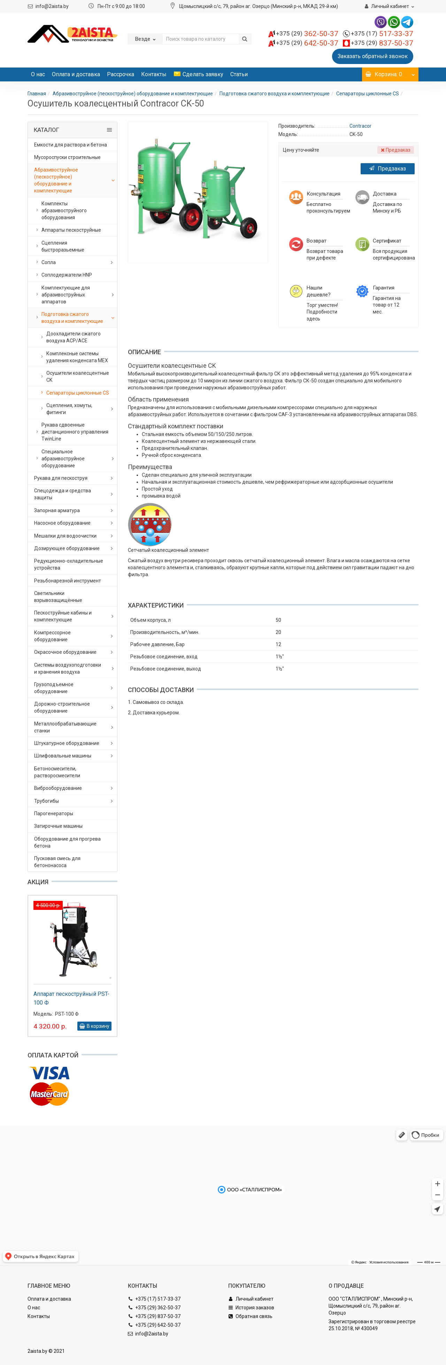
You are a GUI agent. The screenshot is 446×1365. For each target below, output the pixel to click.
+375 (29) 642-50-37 (154, 1325)
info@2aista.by (52, 6)
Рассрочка (120, 74)
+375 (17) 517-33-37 (154, 1299)
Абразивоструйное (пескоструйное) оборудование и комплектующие (133, 93)
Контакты (154, 74)
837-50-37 (382, 43)
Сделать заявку (198, 74)
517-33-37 (382, 34)
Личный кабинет (251, 1299)
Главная (37, 93)
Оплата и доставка (76, 74)
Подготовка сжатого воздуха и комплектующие (275, 93)
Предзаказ (387, 168)
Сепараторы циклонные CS (367, 93)
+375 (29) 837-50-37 (154, 1316)
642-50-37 (307, 43)
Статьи (239, 74)
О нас (38, 74)
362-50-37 (307, 34)
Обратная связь (250, 1316)
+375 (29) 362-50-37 (154, 1307)
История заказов (251, 1307)
